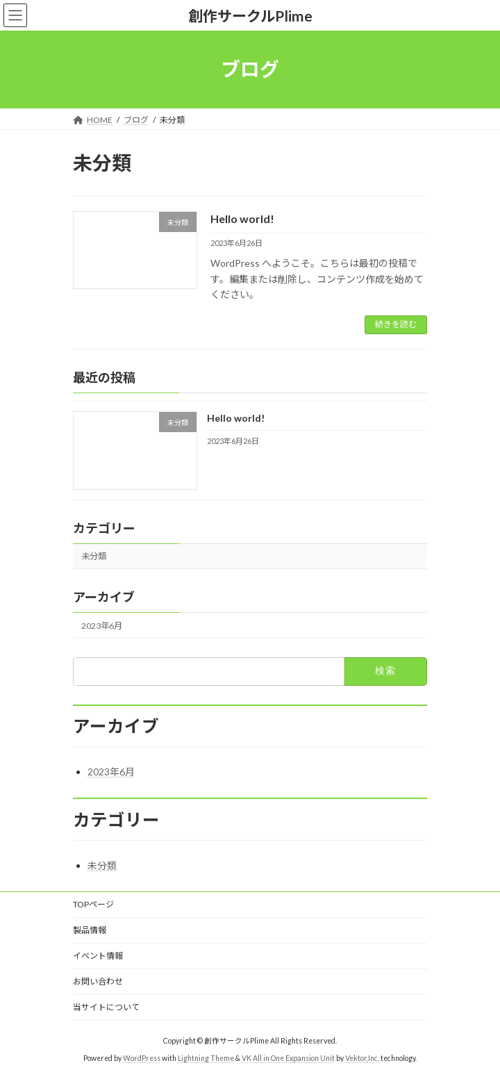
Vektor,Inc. (362, 1058)
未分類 (93, 556)
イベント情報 (98, 955)
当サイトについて (106, 1007)
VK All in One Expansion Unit (288, 1058)
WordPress (141, 1058)
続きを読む (396, 324)
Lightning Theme (206, 1058)
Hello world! (242, 218)
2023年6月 (101, 625)
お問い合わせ (98, 981)
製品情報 (89, 930)
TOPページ (93, 904)
